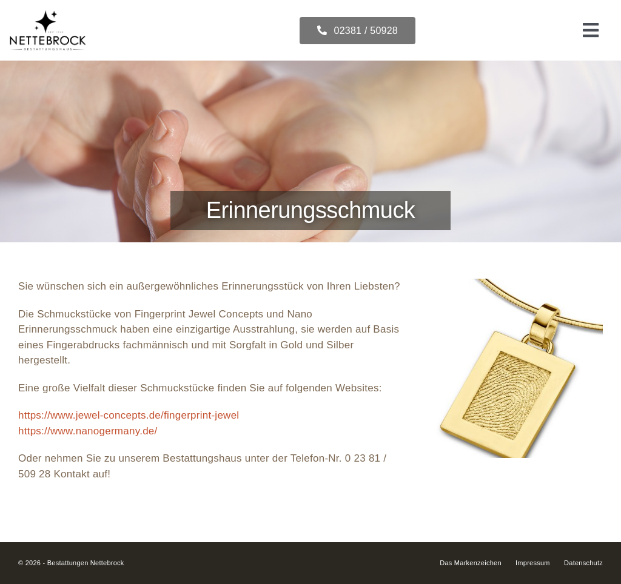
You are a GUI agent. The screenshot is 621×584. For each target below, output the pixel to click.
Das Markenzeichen (471, 562)
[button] (442, 368)
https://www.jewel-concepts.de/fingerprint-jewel (128, 415)
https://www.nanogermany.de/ (88, 431)
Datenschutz (583, 562)
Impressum (532, 562)
